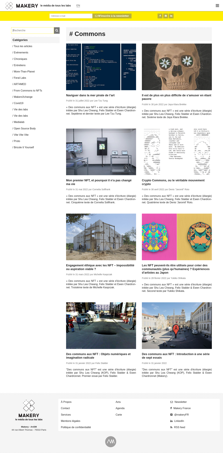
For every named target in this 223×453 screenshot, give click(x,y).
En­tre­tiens (20, 65)
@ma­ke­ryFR (181, 414)
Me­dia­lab (19, 122)
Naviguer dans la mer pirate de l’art (90, 95)
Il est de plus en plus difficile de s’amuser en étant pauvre (176, 97)
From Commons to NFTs (28, 90)
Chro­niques (20, 59)
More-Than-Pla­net (24, 71)
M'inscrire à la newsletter (112, 16)
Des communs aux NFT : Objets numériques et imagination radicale (98, 355)
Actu (118, 402)
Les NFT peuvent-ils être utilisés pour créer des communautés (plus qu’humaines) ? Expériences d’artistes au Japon (176, 269)
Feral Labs (20, 77)
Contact (65, 408)
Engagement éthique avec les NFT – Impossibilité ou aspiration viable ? (100, 267)
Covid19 (18, 103)
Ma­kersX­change (23, 97)
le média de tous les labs (55, 5)
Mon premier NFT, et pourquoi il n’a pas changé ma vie (99, 182)
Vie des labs (21, 109)
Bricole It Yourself (24, 147)
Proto (17, 141)
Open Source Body (25, 128)
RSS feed (179, 427)
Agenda (120, 408)
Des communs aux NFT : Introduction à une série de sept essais (176, 355)
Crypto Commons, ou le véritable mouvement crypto (173, 182)
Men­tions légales (70, 421)
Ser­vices (66, 414)
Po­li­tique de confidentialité (76, 427)
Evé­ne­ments (21, 52)
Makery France (182, 408)
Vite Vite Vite (21, 134)
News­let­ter (181, 402)
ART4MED (20, 84)
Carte (119, 414)
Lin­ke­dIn (179, 421)
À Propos (66, 402)
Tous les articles (23, 46)
